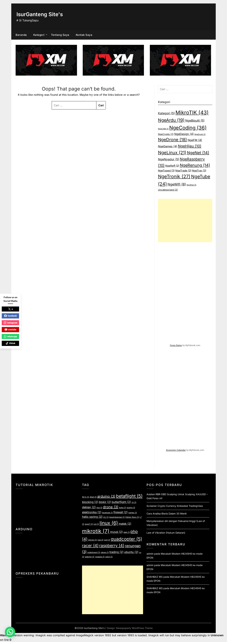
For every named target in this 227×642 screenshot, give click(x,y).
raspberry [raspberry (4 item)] (111, 545)
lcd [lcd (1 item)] (96, 524)
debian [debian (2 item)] (89, 507)
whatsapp (10, 336)
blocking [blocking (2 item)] (90, 502)
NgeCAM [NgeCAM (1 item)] (163, 129)
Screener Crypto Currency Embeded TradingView (175, 505)
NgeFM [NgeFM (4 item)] (195, 140)
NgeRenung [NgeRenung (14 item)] (195, 165)
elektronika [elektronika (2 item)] (91, 512)
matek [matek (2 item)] (125, 523)
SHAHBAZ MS (155, 576)
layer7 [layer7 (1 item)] (89, 524)
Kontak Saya (84, 34)
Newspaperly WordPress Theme (134, 628)
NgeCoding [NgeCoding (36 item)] (188, 128)
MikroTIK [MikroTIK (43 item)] (192, 112)
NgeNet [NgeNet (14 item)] (198, 152)
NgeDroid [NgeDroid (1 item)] (199, 134)
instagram (10, 322)
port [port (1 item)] (107, 540)
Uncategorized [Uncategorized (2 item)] (168, 189)
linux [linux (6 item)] (109, 523)
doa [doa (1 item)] (99, 507)
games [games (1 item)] (132, 513)
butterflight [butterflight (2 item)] (121, 502)
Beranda (21, 34)
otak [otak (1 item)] (126, 532)
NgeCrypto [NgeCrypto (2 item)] (166, 134)
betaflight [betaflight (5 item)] (129, 496)
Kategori (39, 34)
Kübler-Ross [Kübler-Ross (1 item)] (132, 517)
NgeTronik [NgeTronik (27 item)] (174, 176)
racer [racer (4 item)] (90, 545)
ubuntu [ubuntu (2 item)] (131, 552)
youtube (10, 329)
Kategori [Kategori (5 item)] (166, 113)
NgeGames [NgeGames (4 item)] (167, 146)
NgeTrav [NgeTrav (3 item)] (199, 170)
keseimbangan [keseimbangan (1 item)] (117, 517)
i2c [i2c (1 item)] (106, 517)
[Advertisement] (185, 220)
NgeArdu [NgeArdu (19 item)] (171, 120)
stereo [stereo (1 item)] (105, 552)
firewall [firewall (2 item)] (120, 512)
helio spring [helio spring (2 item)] (92, 516)
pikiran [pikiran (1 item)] (92, 540)
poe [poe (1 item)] (100, 540)
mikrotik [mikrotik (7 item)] (95, 531)
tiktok (10, 343)
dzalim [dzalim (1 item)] (131, 507)
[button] (10, 632)
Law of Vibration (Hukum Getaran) (166, 532)
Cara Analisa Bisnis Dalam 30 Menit (167, 513)
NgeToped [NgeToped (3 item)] (166, 170)
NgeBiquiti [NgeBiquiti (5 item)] (194, 120)
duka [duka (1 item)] (122, 507)
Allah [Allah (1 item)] (93, 497)
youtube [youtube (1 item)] (100, 557)
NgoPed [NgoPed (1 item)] (191, 185)
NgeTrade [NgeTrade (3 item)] (183, 170)
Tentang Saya (60, 34)
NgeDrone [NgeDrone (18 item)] (172, 139)
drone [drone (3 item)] (110, 507)
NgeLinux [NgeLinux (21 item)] (172, 152)
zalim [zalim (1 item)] (109, 557)
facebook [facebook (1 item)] (107, 513)
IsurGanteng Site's (39, 14)
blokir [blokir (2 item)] (105, 502)
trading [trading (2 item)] (116, 552)
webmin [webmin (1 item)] (89, 557)
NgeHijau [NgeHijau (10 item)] (189, 146)
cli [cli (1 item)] (134, 502)
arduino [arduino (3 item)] (106, 496)
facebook (10, 315)
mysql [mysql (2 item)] (116, 532)
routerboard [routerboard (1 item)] (93, 552)
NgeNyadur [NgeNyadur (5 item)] (168, 159)
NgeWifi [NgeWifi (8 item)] (177, 184)
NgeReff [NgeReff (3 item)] (172, 165)
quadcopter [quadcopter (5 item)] (126, 539)
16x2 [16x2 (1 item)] (85, 497)
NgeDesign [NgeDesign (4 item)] (184, 134)
